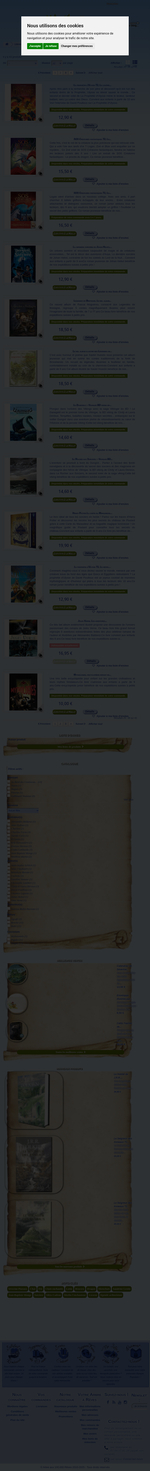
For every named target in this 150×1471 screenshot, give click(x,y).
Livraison (41, 1406)
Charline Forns (20, 832)
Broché (17, 922)
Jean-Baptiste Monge (23, 853)
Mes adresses (90, 1414)
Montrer (46, 62)
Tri (4, 62)
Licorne (93, 1295)
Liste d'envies (69, 735)
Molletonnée (19, 936)
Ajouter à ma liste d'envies (112, 129)
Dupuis (16, 789)
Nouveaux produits (69, 1068)
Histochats (104, 1288)
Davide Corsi (19, 835)
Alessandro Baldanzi (23, 821)
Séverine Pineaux (17, 1288)
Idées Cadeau (53, 1295)
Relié (16, 926)
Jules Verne (18, 900)
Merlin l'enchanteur (75, 1295)
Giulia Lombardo (21, 849)
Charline (17, 828)
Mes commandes (90, 1420)
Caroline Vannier (21, 879)
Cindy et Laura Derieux (25, 886)
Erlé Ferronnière (21, 842)
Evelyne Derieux (21, 846)
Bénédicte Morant (22, 872)
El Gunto (17, 839)
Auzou (16, 785)
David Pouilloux (21, 889)
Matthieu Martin (21, 856)
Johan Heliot (19, 896)
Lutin (69, 1288)
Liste (135, 63)
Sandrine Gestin (121, 1288)
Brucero (79, 1288)
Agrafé (16, 919)
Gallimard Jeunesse (23, 796)
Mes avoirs (89, 1433)
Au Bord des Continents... (26, 782)
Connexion (112, 4)
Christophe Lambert (23, 882)
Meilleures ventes (69, 960)
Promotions (66, 1416)
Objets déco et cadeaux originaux (106, 28)
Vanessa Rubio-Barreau (25, 908)
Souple (17, 943)
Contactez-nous (36, 8)
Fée (40, 1288)
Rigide (17, 939)
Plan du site (17, 1420)
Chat (32, 1288)
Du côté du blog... (127, 25)
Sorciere (38, 1295)
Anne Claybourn (21, 868)
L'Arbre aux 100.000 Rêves (12, 5)
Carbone (17, 875)
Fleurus (17, 792)
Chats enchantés (54, 1288)
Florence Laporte (21, 893)
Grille (127, 63)
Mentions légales (17, 1406)
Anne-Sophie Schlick (23, 865)
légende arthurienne (111, 1295)
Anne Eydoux (19, 825)
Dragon (91, 1288)
